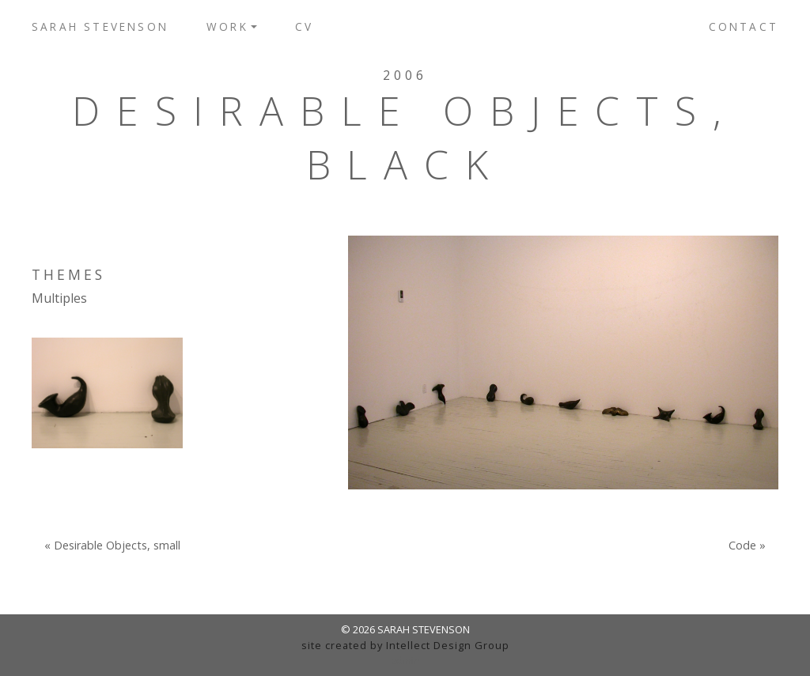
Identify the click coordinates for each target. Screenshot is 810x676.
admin (405, 660)
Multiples (59, 298)
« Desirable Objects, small (112, 545)
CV (304, 26)
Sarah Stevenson (100, 26)
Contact (743, 26)
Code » (747, 545)
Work (227, 26)
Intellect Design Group (447, 645)
